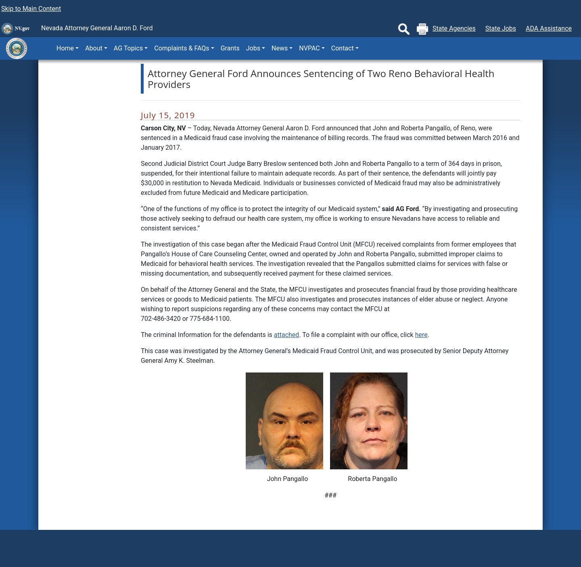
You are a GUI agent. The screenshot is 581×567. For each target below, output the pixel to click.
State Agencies (454, 28)
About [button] (93, 48)
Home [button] (65, 48)
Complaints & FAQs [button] (181, 48)
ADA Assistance (549, 28)
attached (286, 335)
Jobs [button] (253, 48)
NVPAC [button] (309, 48)
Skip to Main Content (31, 9)
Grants (230, 48)
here (421, 335)
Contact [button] (342, 48)
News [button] (280, 48)
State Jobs (500, 28)
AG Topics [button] (128, 48)
